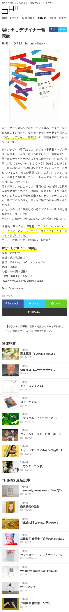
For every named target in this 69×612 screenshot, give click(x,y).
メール (21, 331)
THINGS (42, 18)
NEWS (4, 18)
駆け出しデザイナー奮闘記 (20, 137)
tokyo (10, 295)
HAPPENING (28, 18)
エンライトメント (51, 230)
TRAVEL (63, 18)
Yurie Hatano (38, 43)
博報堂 (30, 226)
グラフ (11, 230)
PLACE (52, 18)
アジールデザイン (27, 230)
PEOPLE (14, 18)
